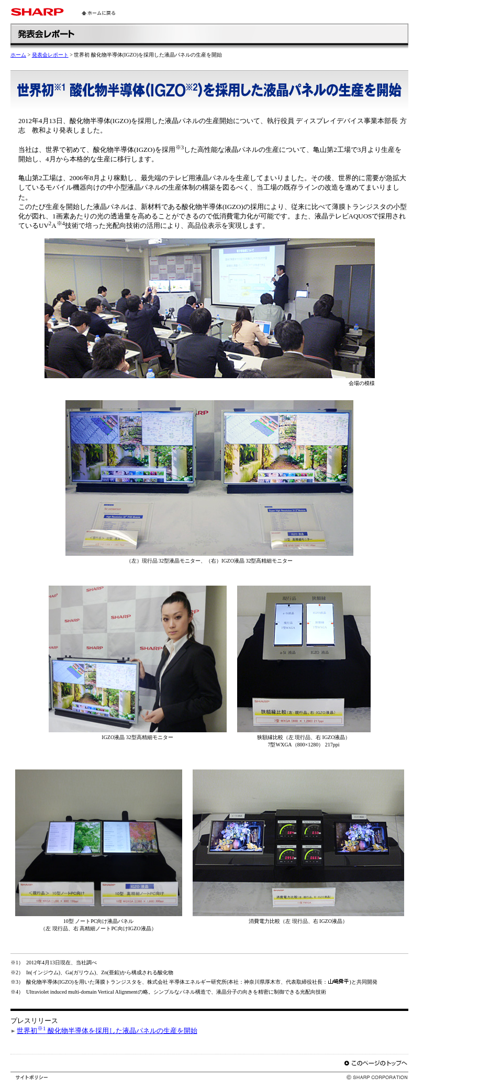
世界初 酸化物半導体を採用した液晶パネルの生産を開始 (107, 1031)
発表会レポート (50, 55)
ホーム (18, 55)
